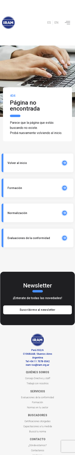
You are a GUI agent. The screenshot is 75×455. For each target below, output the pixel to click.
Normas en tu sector (37, 407)
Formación (37, 402)
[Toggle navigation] (67, 23)
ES (49, 22)
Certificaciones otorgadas (37, 421)
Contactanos (37, 450)
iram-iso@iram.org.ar (37, 365)
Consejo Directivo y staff (37, 378)
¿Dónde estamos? (37, 445)
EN (56, 22)
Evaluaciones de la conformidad (37, 397)
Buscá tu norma (37, 431)
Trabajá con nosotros (38, 383)
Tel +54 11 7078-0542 (38, 361)
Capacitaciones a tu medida (37, 426)
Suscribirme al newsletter (38, 309)
